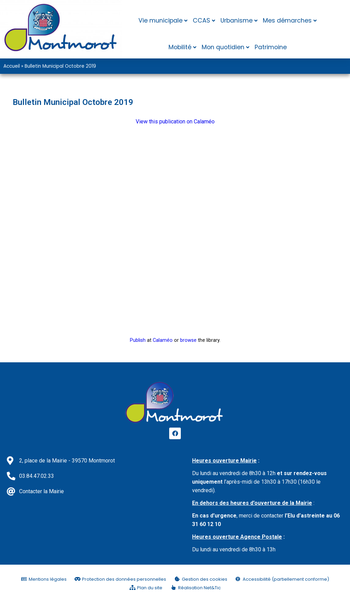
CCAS (201, 20)
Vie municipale (160, 20)
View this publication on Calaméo (175, 121)
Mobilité (180, 47)
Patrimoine (271, 47)
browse (188, 340)
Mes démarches (287, 20)
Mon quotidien (223, 47)
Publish (138, 340)
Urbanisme (236, 20)
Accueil (11, 66)
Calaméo (163, 340)
